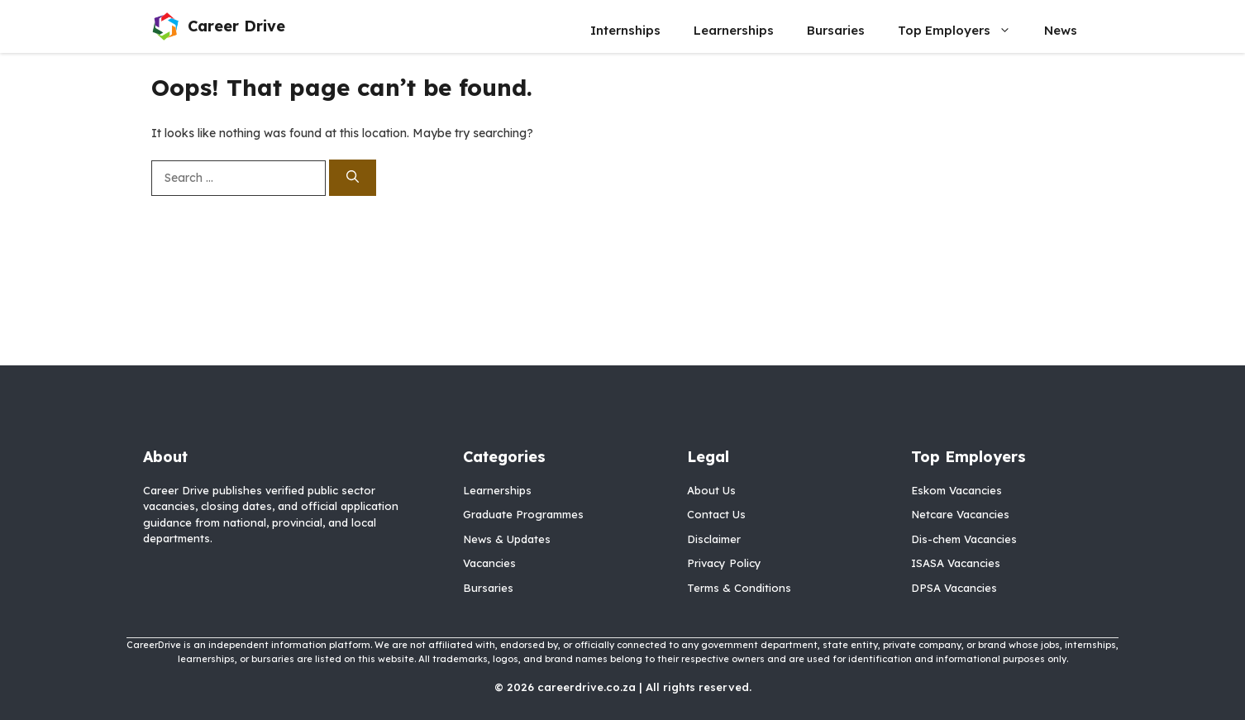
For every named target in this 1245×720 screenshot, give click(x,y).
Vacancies (489, 563)
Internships (625, 30)
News (1060, 30)
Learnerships (734, 30)
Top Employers (963, 30)
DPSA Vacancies (954, 587)
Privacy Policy (724, 563)
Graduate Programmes (523, 514)
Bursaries (836, 30)
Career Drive (236, 26)
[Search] (352, 178)
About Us (711, 490)
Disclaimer (714, 539)
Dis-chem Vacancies (964, 539)
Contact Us (716, 514)
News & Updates (507, 539)
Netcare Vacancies (960, 514)
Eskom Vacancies (956, 490)
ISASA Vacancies (955, 563)
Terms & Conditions (739, 587)
